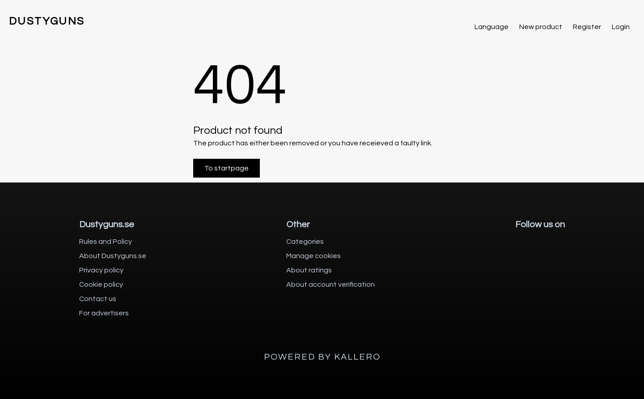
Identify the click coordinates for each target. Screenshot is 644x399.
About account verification (330, 284)
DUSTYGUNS (47, 21)
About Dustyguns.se (112, 255)
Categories (305, 241)
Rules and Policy (105, 241)
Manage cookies (313, 255)
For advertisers (104, 313)
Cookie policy (101, 284)
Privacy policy (101, 270)
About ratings (309, 270)
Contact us (97, 298)
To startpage (226, 168)
